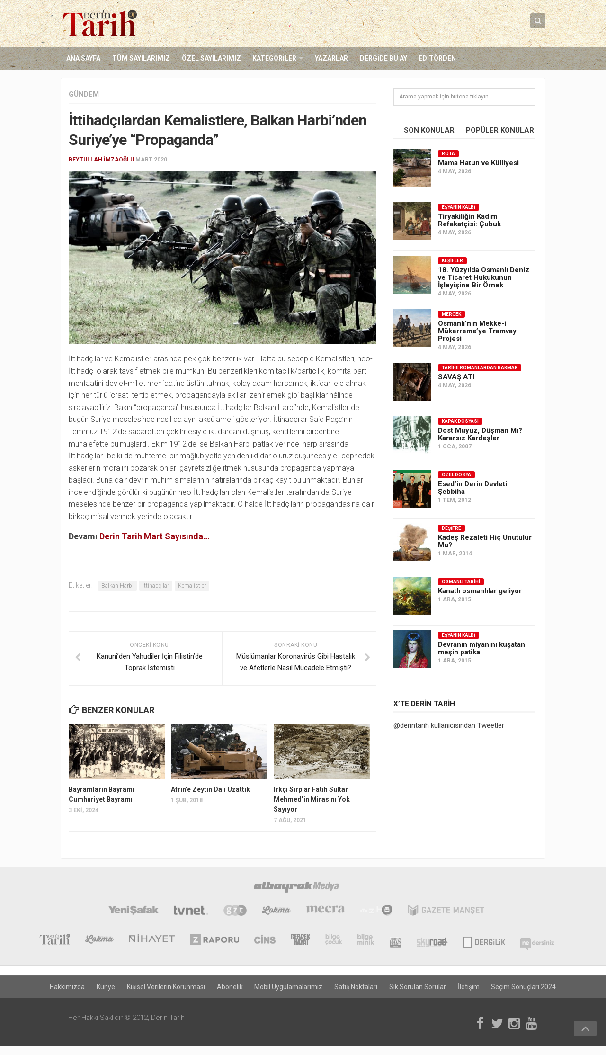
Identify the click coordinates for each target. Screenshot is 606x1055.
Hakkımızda (69, 985)
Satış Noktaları (355, 985)
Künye (107, 985)
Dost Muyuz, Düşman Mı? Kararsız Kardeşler (480, 434)
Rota (448, 153)
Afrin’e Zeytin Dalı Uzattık (210, 790)
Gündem (84, 94)
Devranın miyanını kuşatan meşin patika (481, 648)
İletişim (468, 985)
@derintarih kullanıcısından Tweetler (448, 725)
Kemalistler (192, 586)
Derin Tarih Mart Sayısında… (154, 536)
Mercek (451, 314)
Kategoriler (273, 59)
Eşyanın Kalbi (458, 207)
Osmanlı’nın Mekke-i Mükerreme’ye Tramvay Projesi (477, 331)
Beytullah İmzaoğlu (101, 159)
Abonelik (230, 985)
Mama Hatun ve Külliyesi (478, 163)
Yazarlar (330, 59)
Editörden (435, 59)
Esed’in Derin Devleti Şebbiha (472, 488)
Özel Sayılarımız (210, 59)
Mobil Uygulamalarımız (289, 985)
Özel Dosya (456, 474)
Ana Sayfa (83, 59)
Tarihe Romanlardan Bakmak (479, 367)
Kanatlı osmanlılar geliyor (480, 591)
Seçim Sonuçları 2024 (522, 985)
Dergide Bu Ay (381, 59)
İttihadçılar (156, 586)
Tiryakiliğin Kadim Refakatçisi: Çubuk (469, 220)
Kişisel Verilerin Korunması (167, 985)
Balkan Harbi (117, 586)
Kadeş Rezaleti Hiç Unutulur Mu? (485, 541)
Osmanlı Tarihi (461, 581)
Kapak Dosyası (460, 421)
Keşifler (452, 260)
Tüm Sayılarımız (140, 59)
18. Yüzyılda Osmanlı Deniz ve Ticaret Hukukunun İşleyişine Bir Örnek (483, 277)
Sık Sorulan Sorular (417, 985)
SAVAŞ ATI (456, 377)
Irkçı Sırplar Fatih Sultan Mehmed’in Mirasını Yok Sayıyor (312, 800)
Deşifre (451, 528)
